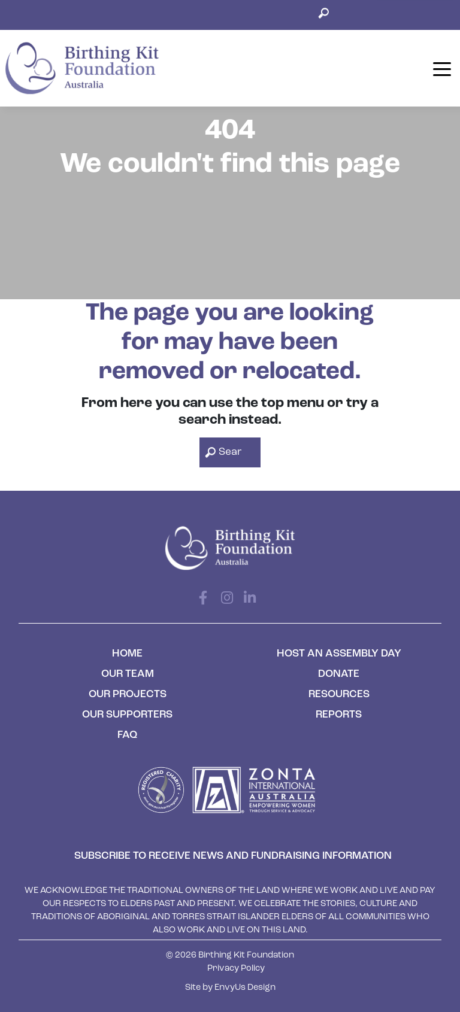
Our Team (127, 674)
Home (127, 654)
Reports (339, 715)
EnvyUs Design (245, 987)
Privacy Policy (236, 968)
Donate (338, 674)
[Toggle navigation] (442, 68)
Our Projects (128, 694)
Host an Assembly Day (339, 654)
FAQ (127, 735)
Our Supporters (127, 715)
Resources (339, 694)
